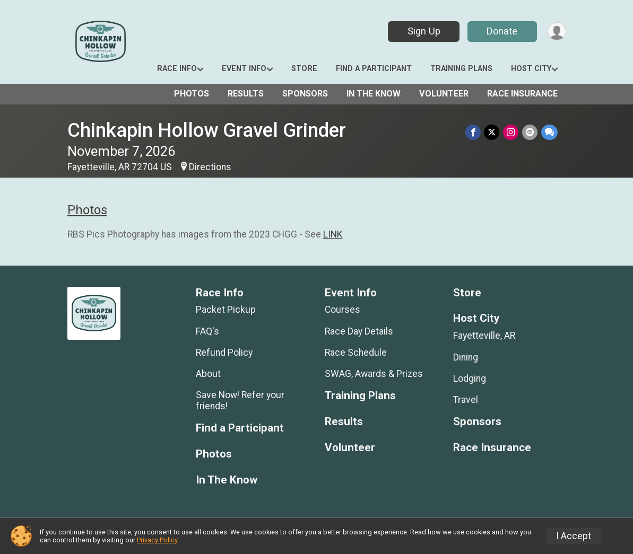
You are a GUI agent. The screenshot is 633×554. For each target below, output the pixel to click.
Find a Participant (374, 68)
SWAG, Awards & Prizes (374, 373)
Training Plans (461, 68)
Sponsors (305, 94)
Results (246, 94)
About (208, 373)
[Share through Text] (549, 132)
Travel (465, 399)
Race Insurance (522, 94)
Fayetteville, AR (484, 335)
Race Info (177, 68)
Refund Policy (224, 352)
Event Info (244, 68)
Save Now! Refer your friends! (240, 400)
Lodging (469, 378)
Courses (342, 309)
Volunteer (444, 94)
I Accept (573, 536)
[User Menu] (556, 31)
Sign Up (422, 31)
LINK (333, 234)
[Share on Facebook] (474, 132)
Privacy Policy (157, 540)
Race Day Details (359, 331)
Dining (465, 357)
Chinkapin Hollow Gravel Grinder (206, 130)
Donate (500, 31)
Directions (210, 167)
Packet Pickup (226, 309)
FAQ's (207, 331)
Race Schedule (356, 352)
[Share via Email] (530, 132)
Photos (191, 94)
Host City (531, 68)
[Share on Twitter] (493, 132)
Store (304, 68)
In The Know (373, 94)
